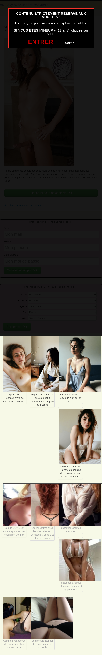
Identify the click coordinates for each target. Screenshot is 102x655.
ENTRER (40, 42)
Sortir (69, 43)
